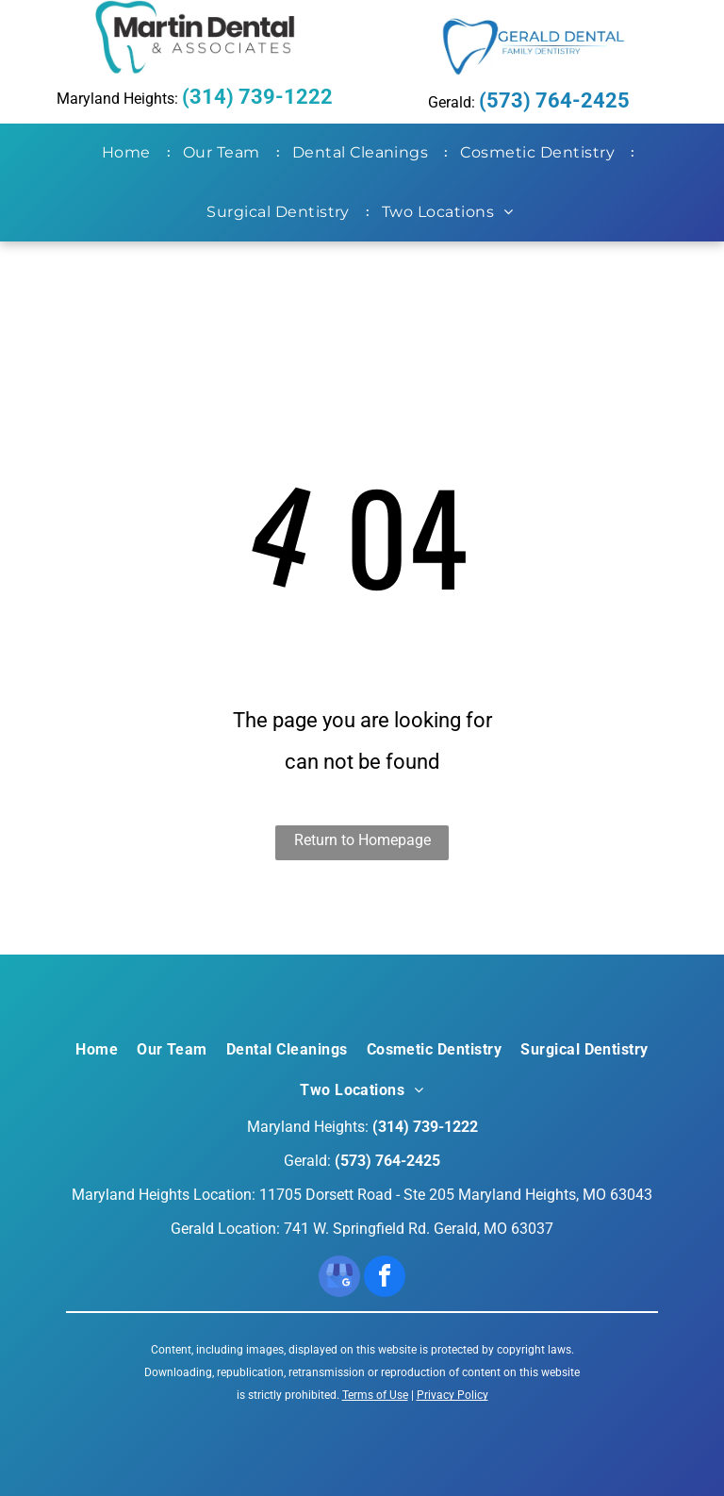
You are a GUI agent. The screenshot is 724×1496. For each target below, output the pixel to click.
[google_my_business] (339, 1278)
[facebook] (384, 1278)
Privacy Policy (452, 1395)
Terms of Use (375, 1395)
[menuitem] (130, 153)
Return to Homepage (362, 840)
